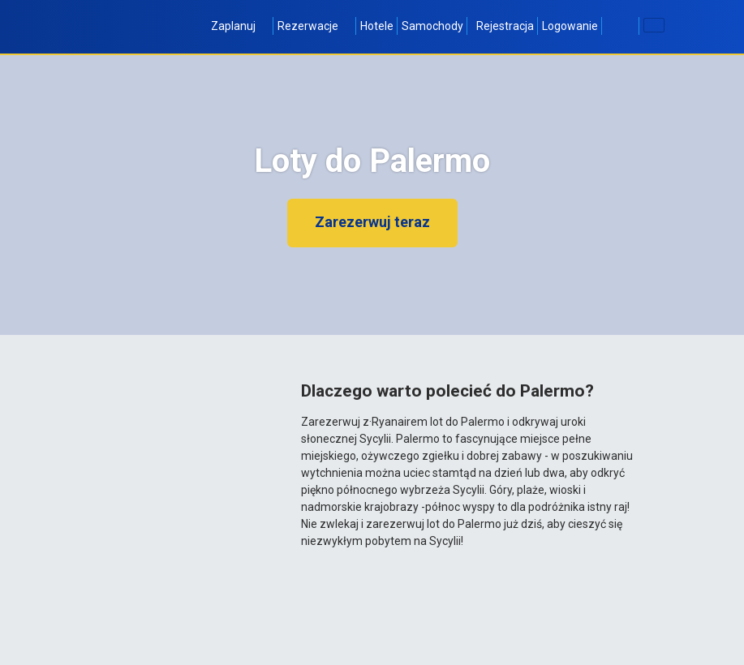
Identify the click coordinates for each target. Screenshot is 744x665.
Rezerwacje (314, 25)
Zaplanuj (240, 25)
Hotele (377, 25)
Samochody (432, 25)
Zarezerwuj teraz (372, 221)
